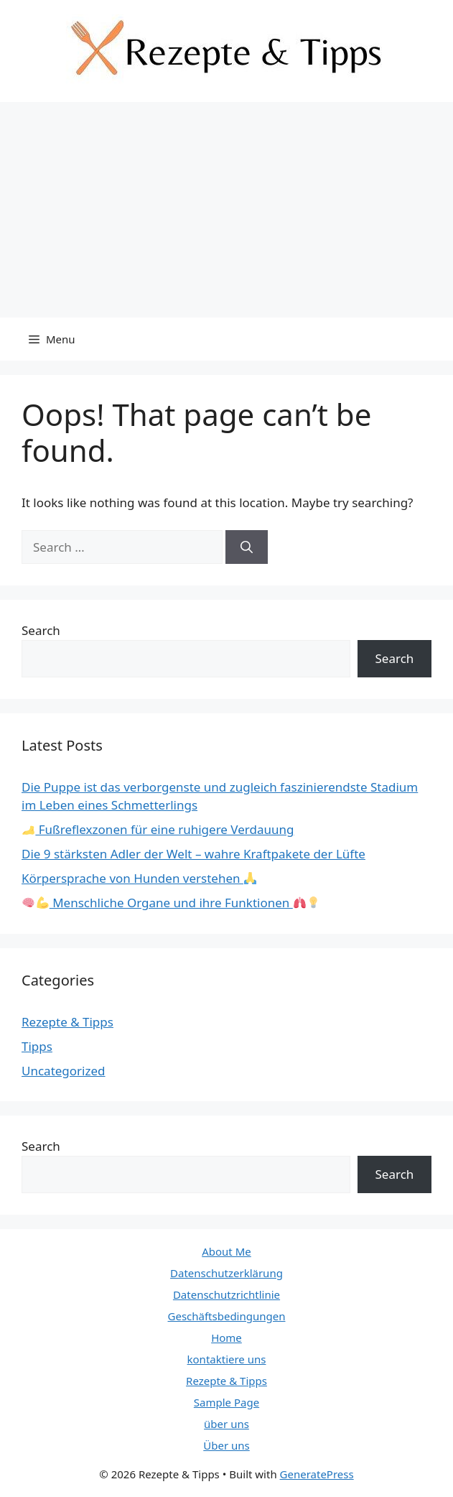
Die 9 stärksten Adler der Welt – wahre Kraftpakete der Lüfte (193, 853)
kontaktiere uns (226, 1359)
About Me (226, 1251)
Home (226, 1337)
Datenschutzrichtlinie (226, 1294)
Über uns (226, 1445)
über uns (226, 1424)
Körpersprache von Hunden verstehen (139, 878)
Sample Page (226, 1402)
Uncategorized (64, 1070)
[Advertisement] (226, 209)
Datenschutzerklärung (226, 1273)
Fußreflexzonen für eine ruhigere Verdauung (158, 829)
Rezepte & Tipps (67, 1022)
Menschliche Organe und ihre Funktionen (170, 902)
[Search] (246, 547)
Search (41, 630)
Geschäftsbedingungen (227, 1316)
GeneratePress (317, 1474)
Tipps (37, 1046)
